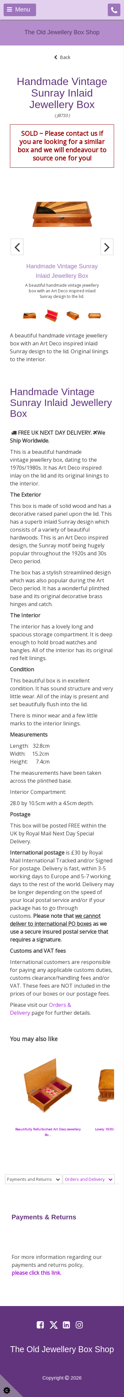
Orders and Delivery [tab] (89, 1179)
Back (62, 57)
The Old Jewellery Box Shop (62, 32)
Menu (18, 9)
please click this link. (36, 1272)
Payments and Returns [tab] (33, 1179)
